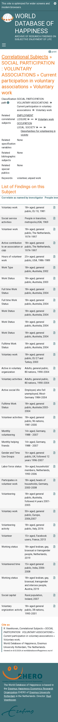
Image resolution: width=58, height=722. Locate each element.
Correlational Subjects (25, 57)
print (52, 51)
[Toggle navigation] (4, 45)
